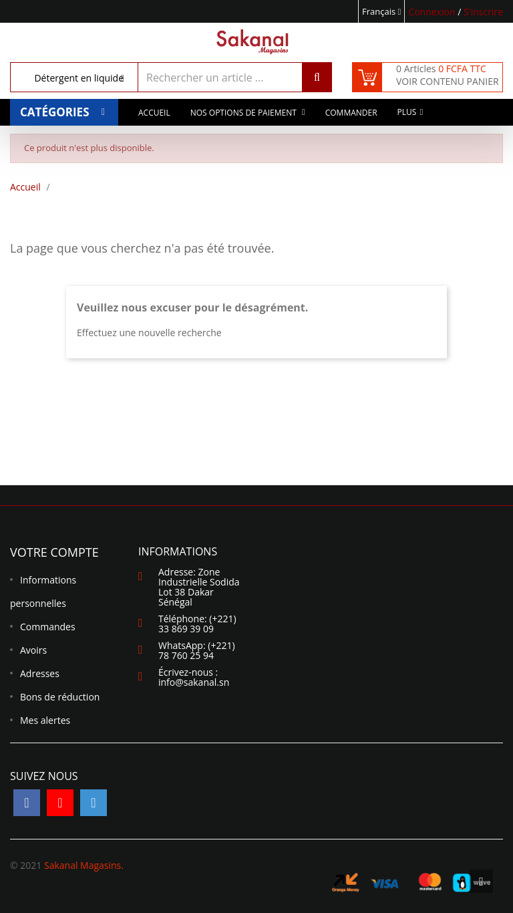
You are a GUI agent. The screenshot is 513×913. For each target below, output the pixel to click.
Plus (407, 114)
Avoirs (33, 650)
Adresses (39, 673)
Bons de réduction (60, 696)
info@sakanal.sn (193, 682)
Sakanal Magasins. (84, 865)
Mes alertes (45, 720)
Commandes (47, 626)
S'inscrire (483, 11)
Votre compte (54, 552)
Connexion (433, 11)
